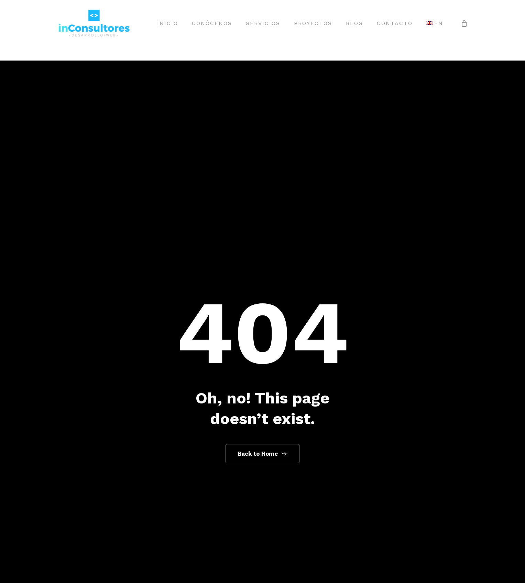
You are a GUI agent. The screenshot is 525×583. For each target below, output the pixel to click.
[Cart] (464, 23)
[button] (262, 453)
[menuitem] (435, 23)
